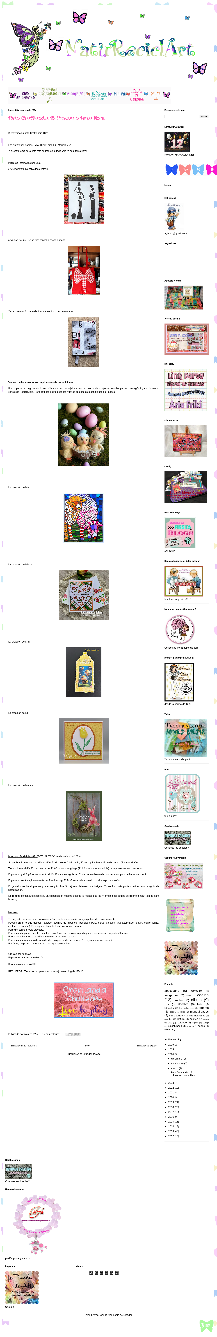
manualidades (199, 1011)
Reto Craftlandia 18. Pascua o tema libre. (56, 118)
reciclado (182, 1022)
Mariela (29, 785)
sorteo (201, 1026)
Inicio (86, 1045)
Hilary (28, 564)
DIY (166, 1004)
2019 (171, 1102)
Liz (26, 713)
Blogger (127, 1315)
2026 (171, 1044)
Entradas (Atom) (91, 1054)
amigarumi (171, 995)
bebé (188, 996)
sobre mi (190, 1026)
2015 (171, 1121)
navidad (168, 1019)
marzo (175, 1068)
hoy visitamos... (186, 1008)
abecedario (171, 990)
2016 (171, 1117)
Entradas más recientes (24, 1045)
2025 (171, 1049)
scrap (206, 1022)
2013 (171, 1131)
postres (194, 1019)
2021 (171, 1092)
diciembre (177, 1058)
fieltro (200, 1004)
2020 (171, 1097)
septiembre (177, 1063)
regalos (195, 1023)
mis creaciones (177, 1015)
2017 (171, 1112)
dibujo (196, 1000)
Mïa (78, 971)
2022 (171, 1087)
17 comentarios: (51, 1034)
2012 (171, 1136)
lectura (173, 1012)
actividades (196, 991)
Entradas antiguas (147, 1045)
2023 (171, 1083)
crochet (178, 1000)
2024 (171, 1054)
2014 (171, 1126)
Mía (36, 145)
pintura (181, 1019)
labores (204, 1007)
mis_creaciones (197, 1015)
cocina (203, 995)
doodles (183, 1004)
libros (182, 1012)
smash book (175, 1026)
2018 (171, 1107)
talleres (168, 1029)
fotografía (169, 1008)
